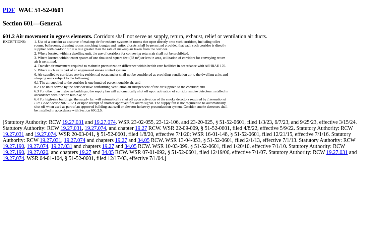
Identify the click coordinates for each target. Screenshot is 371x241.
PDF (9, 9)
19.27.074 (105, 122)
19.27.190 (13, 146)
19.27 (141, 128)
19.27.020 (37, 152)
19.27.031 (73, 122)
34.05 (143, 140)
